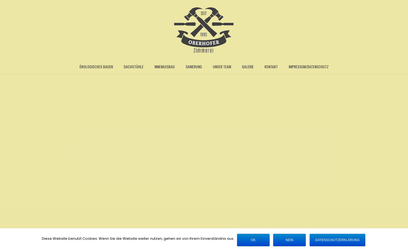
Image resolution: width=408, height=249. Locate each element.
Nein (290, 240)
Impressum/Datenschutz (309, 66)
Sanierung (194, 66)
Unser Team (222, 66)
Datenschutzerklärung (337, 240)
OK (253, 240)
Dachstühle (134, 66)
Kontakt (271, 66)
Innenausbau (164, 66)
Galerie (248, 66)
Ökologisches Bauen (96, 66)
